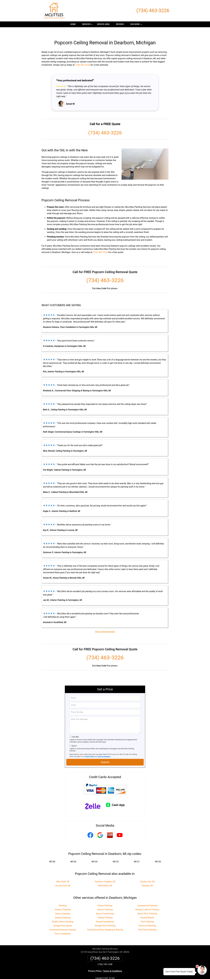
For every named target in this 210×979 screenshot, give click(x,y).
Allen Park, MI (62, 873)
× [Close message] (193, 969)
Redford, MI (147, 877)
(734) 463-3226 (152, 10)
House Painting (105, 897)
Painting (63, 897)
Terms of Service (124, 973)
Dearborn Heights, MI (105, 873)
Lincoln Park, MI (62, 877)
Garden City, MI (147, 873)
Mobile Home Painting (62, 913)
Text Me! (75, 729)
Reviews (120, 24)
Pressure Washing (147, 917)
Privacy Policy (89, 748)
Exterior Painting (63, 901)
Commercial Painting (147, 897)
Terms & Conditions (104, 748)
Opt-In (74, 738)
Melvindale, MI (105, 877)
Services (87, 25)
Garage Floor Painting (105, 917)
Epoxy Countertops (105, 905)
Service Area (103, 24)
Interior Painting (105, 901)
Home (73, 24)
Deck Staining (147, 913)
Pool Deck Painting (147, 921)
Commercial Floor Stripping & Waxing (105, 921)
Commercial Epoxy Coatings (62, 921)
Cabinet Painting (63, 909)
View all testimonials (105, 623)
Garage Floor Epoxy (62, 917)
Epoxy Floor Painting (147, 905)
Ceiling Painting (105, 909)
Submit (105, 754)
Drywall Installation (105, 913)
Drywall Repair (147, 909)
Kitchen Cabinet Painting (147, 901)
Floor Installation (63, 925)
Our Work (136, 25)
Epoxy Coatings (62, 905)
